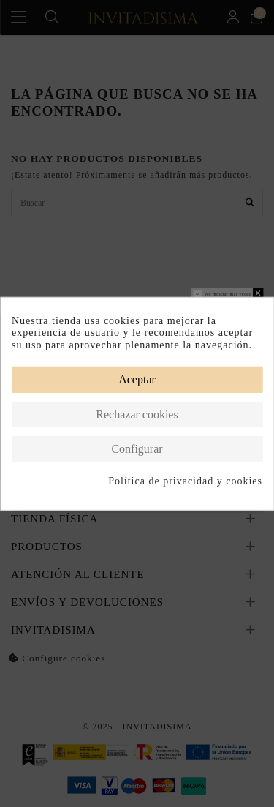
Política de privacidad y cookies (185, 481)
